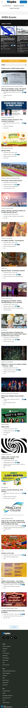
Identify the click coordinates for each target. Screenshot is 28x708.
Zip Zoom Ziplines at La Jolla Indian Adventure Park (8, 39)
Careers (4, 651)
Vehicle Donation (6, 702)
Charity (5, 330)
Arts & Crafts (10, 148)
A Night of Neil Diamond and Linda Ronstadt (13, 611)
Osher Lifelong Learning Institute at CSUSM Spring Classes (13, 211)
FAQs (4, 677)
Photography (10, 361)
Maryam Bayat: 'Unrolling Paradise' (13, 270)
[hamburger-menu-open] (2, 2)
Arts (14, 86)
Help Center (5, 684)
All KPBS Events (7, 5)
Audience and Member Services (9, 670)
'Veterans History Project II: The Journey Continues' (12, 120)
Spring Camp (5, 150)
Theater (3, 424)
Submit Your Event (14, 8)
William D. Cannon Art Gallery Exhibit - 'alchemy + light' (13, 365)
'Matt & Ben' (5, 427)
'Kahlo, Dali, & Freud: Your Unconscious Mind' (10, 457)
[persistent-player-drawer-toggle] (26, 706)
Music (11, 86)
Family (7, 178)
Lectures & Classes (5, 86)
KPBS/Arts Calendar (19, 5)
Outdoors (6, 36)
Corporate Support (6, 690)
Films (13, 117)
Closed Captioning (6, 673)
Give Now (23, 2)
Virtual (11, 208)
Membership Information (7, 695)
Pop (5, 608)
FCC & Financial (6, 653)
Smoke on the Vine (7, 553)
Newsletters (5, 648)
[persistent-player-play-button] (2, 706)
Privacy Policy (5, 660)
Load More (14, 627)
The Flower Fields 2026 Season (11, 180)
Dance (2, 393)
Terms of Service (6, 664)
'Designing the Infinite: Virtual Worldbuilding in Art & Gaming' (11, 301)
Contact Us (5, 675)
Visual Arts (3, 117)
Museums (6, 487)
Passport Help (5, 682)
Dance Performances (14, 393)
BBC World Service (8, 707)
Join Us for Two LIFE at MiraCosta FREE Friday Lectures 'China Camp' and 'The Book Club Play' (13, 522)
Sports (2, 36)
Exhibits (18, 178)
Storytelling (8, 117)
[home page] (11, 2)
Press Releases (6, 657)
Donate (4, 693)
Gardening (13, 178)
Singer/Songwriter (10, 608)
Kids (2, 148)
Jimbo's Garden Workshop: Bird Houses (12, 490)
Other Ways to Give (6, 697)
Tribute (16, 608)
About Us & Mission (6, 646)
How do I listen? (6, 680)
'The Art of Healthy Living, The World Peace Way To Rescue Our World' (13, 89)
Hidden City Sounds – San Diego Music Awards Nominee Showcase (12, 582)
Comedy (6, 424)
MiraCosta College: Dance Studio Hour (12, 396)
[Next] (26, 24)
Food (2, 330)
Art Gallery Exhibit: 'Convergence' (12, 240)
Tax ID (4, 700)
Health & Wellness (19, 86)
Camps (5, 148)
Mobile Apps (5, 655)
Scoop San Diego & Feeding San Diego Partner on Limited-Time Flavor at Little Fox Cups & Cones (14, 334)
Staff (3, 662)
